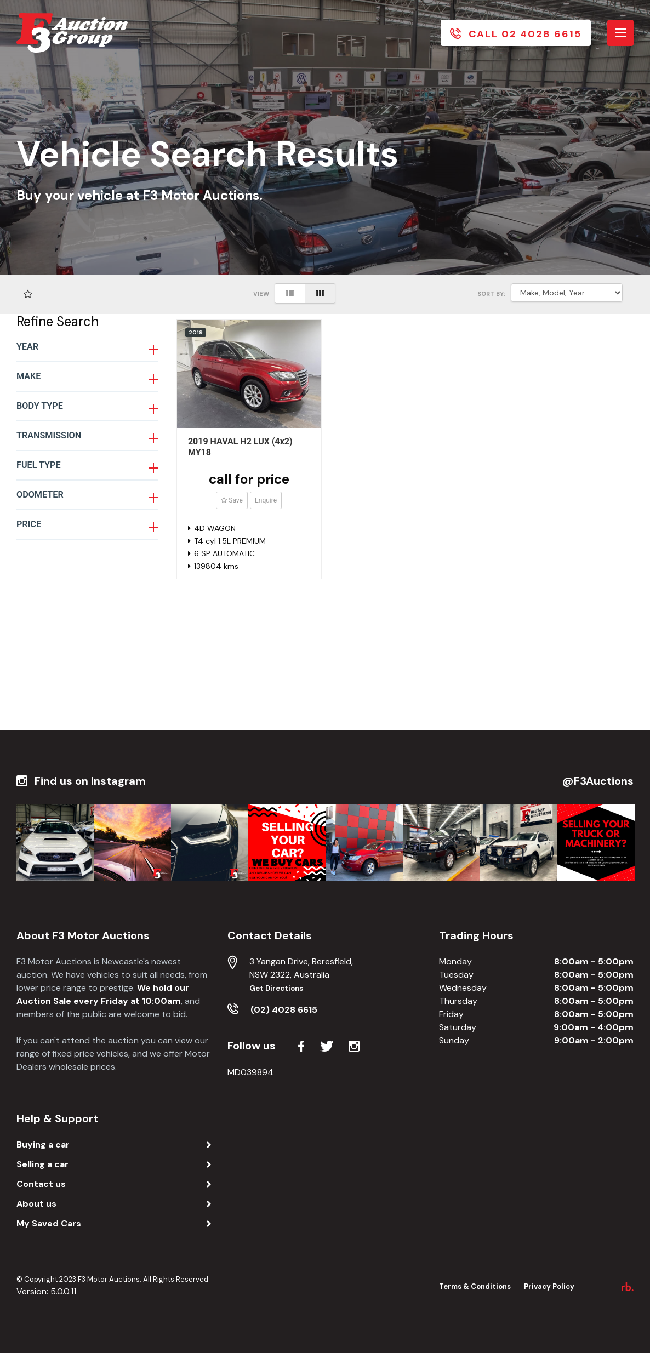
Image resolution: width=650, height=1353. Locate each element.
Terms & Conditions (475, 1286)
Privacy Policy (549, 1286)
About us (36, 1203)
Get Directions (276, 988)
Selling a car (42, 1164)
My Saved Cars (48, 1223)
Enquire (266, 500)
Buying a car (43, 1144)
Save (232, 500)
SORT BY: (491, 294)
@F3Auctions (598, 780)
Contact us (41, 1184)
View (261, 294)
